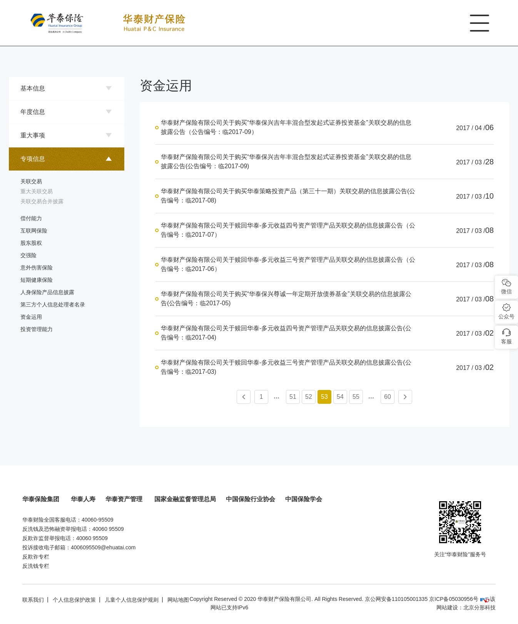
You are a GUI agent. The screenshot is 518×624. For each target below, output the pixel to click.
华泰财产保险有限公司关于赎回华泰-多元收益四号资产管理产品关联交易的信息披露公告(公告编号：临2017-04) (286, 333)
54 (340, 396)
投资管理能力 (36, 329)
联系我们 (33, 600)
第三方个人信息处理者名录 (52, 304)
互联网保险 (33, 231)
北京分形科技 (479, 607)
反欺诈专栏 (35, 557)
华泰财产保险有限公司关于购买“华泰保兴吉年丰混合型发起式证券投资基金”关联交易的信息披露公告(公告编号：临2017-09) (286, 161)
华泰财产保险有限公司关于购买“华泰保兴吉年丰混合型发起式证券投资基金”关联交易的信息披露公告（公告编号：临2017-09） (286, 127)
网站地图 (178, 600)
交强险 (28, 255)
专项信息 (32, 159)
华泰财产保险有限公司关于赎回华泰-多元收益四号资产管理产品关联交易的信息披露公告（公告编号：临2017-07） (288, 230)
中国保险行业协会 (250, 499)
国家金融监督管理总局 (185, 499)
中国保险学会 (303, 499)
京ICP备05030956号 (453, 599)
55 (356, 396)
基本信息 (32, 88)
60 (387, 396)
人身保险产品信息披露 (47, 292)
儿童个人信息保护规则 (132, 600)
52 (308, 396)
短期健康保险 (36, 280)
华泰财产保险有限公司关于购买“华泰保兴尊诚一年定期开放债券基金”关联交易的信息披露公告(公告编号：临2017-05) (286, 298)
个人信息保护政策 (74, 600)
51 (292, 396)
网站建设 (447, 607)
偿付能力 (31, 218)
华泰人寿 (83, 499)
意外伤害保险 (36, 267)
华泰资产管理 (124, 499)
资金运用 (31, 317)
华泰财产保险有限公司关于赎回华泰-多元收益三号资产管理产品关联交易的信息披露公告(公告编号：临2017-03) (286, 367)
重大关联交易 (36, 191)
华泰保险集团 (41, 499)
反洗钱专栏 (35, 566)
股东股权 (31, 243)
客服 (506, 341)
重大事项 (32, 135)
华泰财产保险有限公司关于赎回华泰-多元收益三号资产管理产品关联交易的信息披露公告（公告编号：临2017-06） (288, 264)
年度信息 (32, 112)
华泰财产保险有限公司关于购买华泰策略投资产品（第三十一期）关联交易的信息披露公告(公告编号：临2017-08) (288, 196)
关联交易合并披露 (41, 201)
